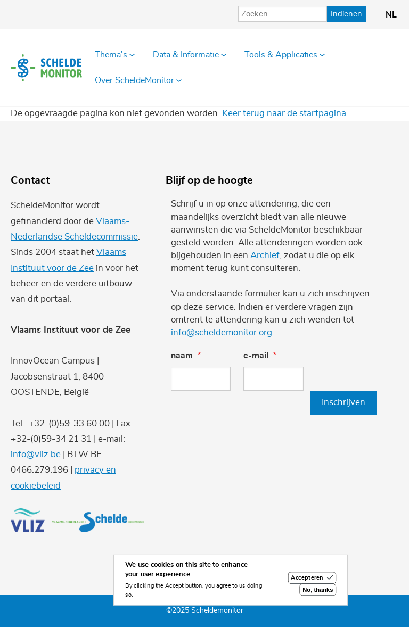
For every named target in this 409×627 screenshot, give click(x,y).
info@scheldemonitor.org (221, 332)
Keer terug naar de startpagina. (285, 113)
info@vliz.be (36, 454)
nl (391, 15)
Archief (265, 255)
